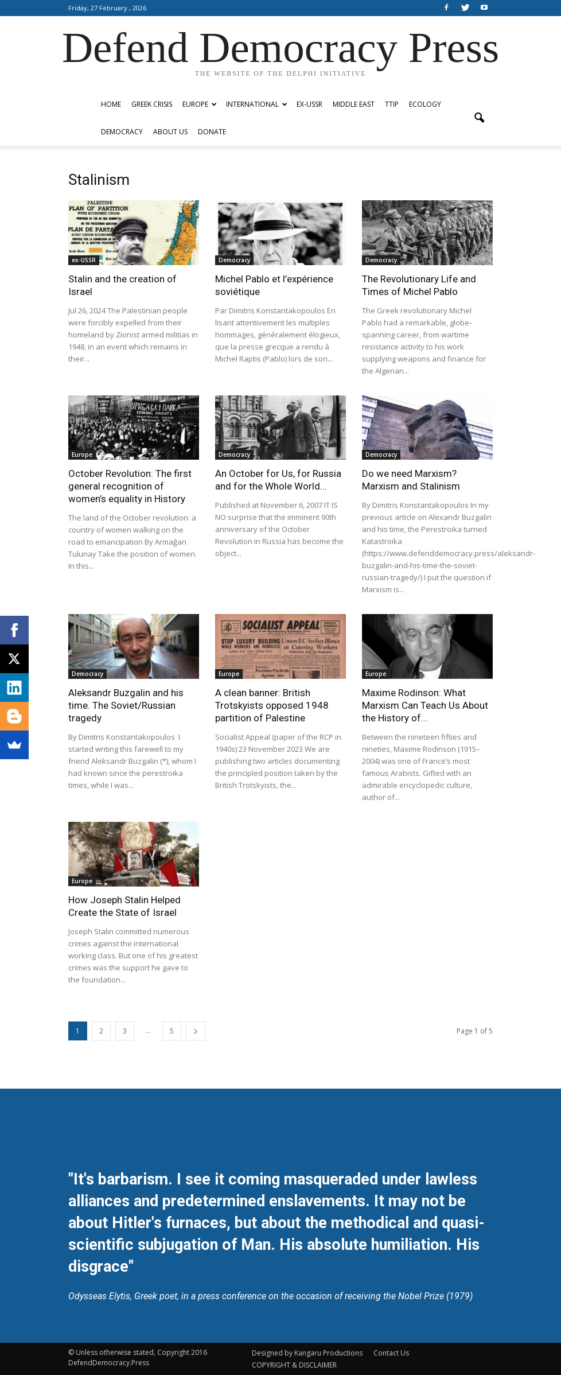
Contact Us (391, 1353)
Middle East (354, 104)
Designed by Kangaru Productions (307, 1353)
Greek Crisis (151, 104)
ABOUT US (170, 132)
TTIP (392, 104)
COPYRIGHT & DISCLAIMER (294, 1365)
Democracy (122, 132)
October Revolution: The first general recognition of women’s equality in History (130, 486)
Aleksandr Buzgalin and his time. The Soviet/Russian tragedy (126, 705)
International (256, 104)
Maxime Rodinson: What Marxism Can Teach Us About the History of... (425, 705)
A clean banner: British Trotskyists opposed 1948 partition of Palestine (272, 705)
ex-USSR (309, 104)
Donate (212, 132)
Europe (199, 104)
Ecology (425, 104)
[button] (479, 118)
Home (111, 104)
